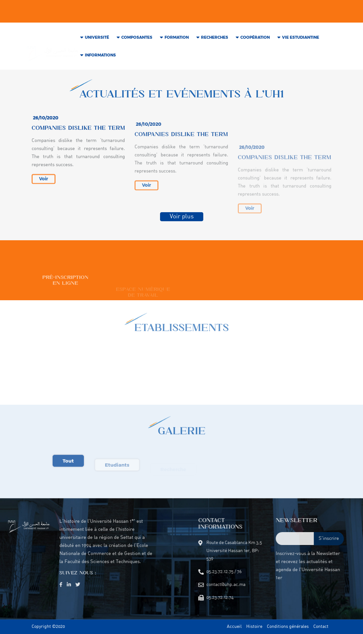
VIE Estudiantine (300, 40)
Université (97, 40)
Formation (177, 40)
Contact (320, 627)
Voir (43, 188)
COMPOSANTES (136, 40)
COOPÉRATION (255, 40)
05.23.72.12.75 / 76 (151, 8)
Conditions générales (288, 627)
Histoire (254, 627)
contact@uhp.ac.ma (103, 8)
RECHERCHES (214, 40)
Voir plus (182, 219)
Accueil (234, 627)
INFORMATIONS (100, 57)
